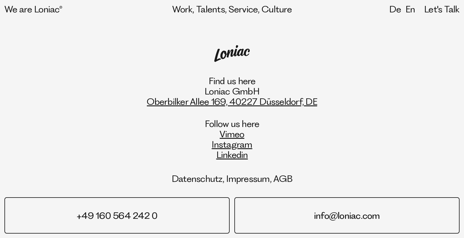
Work (182, 9)
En (410, 9)
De (395, 9)
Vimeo (232, 134)
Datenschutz (197, 178)
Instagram (232, 144)
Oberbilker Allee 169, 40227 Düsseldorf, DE (232, 101)
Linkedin (232, 154)
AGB (282, 178)
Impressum (248, 178)
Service (243, 9)
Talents (210, 9)
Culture (277, 9)
